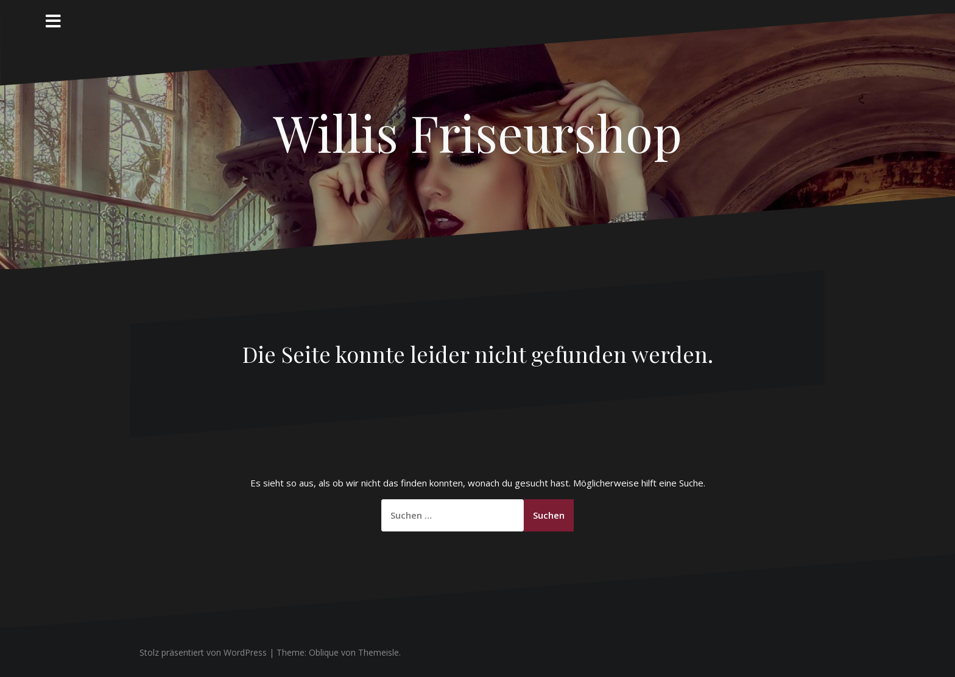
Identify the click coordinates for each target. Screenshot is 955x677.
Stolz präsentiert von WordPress (203, 652)
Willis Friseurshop (477, 132)
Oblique (324, 652)
